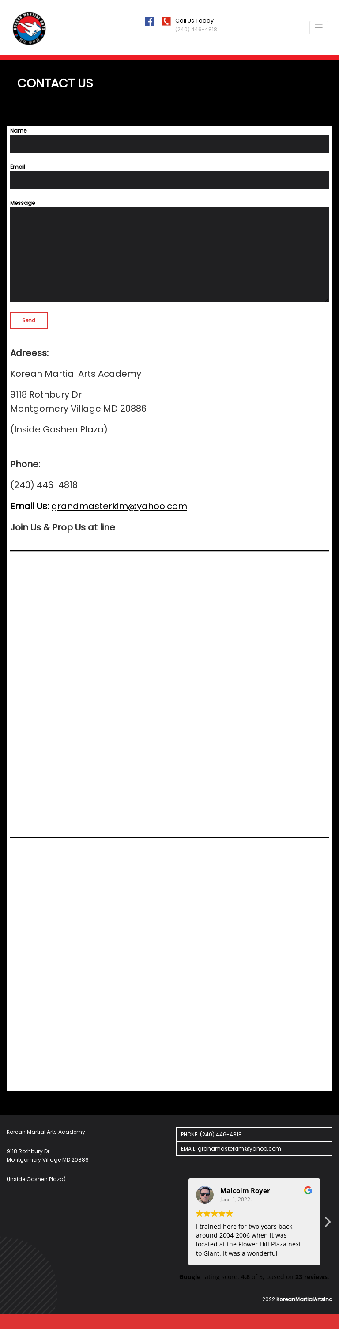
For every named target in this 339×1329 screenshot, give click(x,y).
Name (169, 139)
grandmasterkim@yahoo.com (119, 506)
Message (169, 250)
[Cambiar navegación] (319, 27)
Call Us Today (194, 20)
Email (169, 176)
